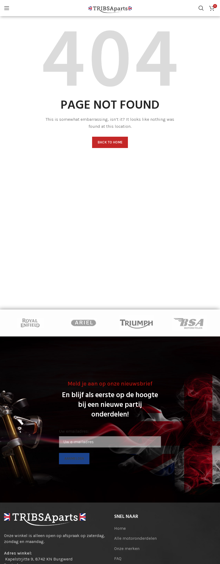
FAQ (117, 558)
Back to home (110, 142)
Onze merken (126, 548)
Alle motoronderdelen (135, 538)
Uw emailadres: (74, 431)
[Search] (201, 8)
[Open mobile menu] (6, 8)
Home (120, 528)
